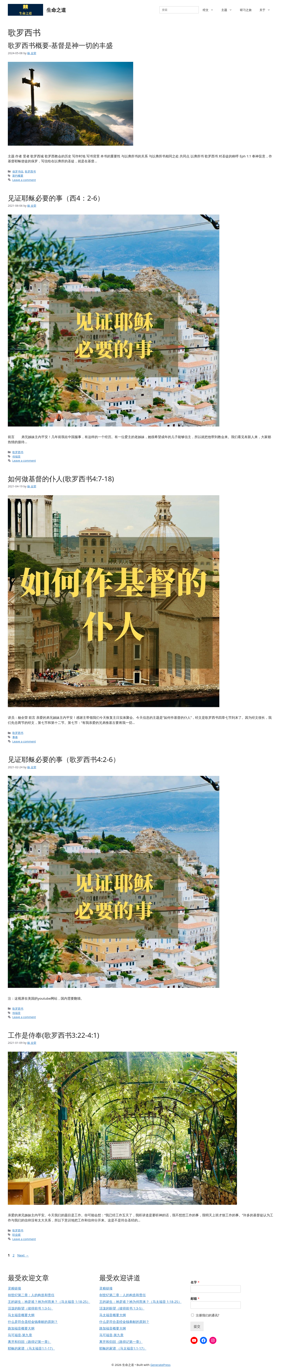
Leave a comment (24, 180)
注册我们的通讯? (207, 1315)
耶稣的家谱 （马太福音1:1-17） (31, 1348)
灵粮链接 (14, 1288)
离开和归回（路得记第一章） (29, 1341)
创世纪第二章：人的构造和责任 (31, 1295)
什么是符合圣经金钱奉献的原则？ (33, 1321)
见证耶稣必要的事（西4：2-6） (56, 198)
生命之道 (56, 9)
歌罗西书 (30, 171)
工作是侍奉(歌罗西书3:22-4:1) (53, 1035)
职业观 (16, 1235)
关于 (266, 10)
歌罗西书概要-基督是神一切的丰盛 (60, 45)
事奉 (15, 737)
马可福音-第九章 (20, 1335)
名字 (195, 1282)
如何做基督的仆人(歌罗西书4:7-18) (61, 478)
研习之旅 (246, 10)
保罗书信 (17, 171)
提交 (197, 1326)
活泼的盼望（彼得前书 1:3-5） (30, 1308)
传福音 (16, 456)
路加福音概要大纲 (21, 1328)
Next (23, 1255)
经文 (210, 10)
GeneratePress (160, 1365)
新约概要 (17, 175)
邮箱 (195, 1299)
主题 (228, 10)
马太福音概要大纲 (21, 1315)
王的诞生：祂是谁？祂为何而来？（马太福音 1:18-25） (49, 1301)
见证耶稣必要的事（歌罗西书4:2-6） (64, 759)
